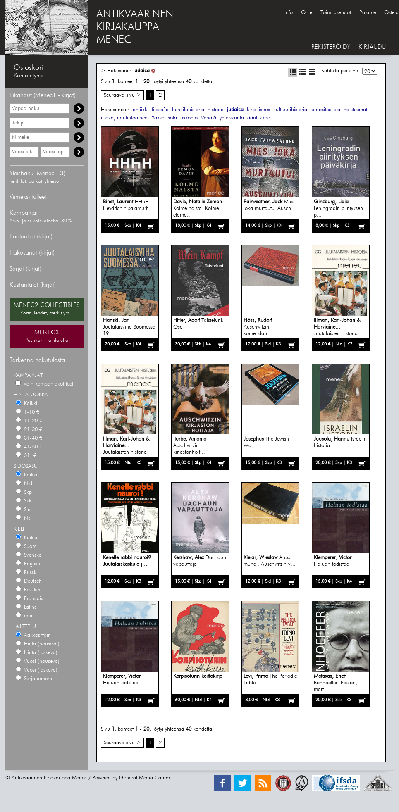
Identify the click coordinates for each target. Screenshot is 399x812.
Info (288, 12)
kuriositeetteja (325, 109)
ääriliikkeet (259, 118)
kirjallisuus (258, 109)
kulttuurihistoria (290, 109)
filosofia (160, 109)
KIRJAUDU (372, 47)
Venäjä (208, 118)
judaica (141, 71)
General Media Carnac (145, 778)
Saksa (158, 118)
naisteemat (355, 109)
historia (216, 109)
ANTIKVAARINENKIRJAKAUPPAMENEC (134, 27)
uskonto (189, 118)
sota (172, 118)
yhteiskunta (232, 118)
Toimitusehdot (335, 12)
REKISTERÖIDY (330, 47)
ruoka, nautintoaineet (124, 118)
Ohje (306, 12)
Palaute (367, 12)
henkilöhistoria (188, 109)
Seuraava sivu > (122, 95)
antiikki (140, 109)
